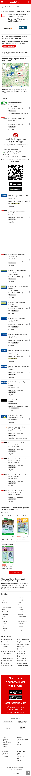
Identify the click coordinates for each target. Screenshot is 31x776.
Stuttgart (4, 609)
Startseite (5, 739)
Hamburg (4, 600)
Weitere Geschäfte (22, 665)
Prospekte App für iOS (15, 709)
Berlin (18, 3)
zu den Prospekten (9, 46)
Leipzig (3, 623)
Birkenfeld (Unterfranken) (8, 11)
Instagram (5, 756)
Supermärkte (21, 658)
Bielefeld (20, 600)
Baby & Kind (5, 642)
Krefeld (19, 631)
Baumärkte (5, 644)
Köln (3, 605)
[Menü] (2, 2)
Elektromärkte (6, 653)
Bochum (4, 631)
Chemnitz (20, 626)
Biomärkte (5, 646)
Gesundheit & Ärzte (7, 658)
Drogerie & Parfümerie (8, 651)
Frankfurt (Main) (6, 607)
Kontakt (19, 744)
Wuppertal (20, 598)
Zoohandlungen (22, 663)
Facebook (5, 753)
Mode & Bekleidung (23, 639)
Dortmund (4, 612)
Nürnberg (4, 626)
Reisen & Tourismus (23, 644)
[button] (26, 65)
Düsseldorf (4, 614)
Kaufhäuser (5, 663)
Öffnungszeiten (6, 741)
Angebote (5, 744)
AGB (18, 758)
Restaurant (20, 646)
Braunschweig (21, 623)
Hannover (4, 621)
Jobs (18, 753)
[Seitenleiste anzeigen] (28, 773)
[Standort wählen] (28, 2)
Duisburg (4, 628)
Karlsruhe (20, 609)
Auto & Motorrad (6, 639)
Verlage (19, 741)
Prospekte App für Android (15, 707)
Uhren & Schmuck (22, 660)
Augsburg (20, 614)
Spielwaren (21, 653)
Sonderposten (21, 651)
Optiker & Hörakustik (23, 642)
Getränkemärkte (6, 660)
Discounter (5, 649)
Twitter (4, 755)
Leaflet (13, 86)
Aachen (19, 619)
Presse (19, 755)
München (4, 602)
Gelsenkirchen (21, 616)
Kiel (18, 628)
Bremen (3, 619)
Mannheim (20, 605)
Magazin (4, 746)
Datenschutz (20, 756)
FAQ (18, 742)
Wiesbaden (20, 612)
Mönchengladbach (22, 621)
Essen (3, 616)
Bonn (19, 602)
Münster (19, 607)
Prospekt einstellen (22, 739)
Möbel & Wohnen (6, 665)
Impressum (20, 760)
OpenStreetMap (20, 86)
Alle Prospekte (15, 572)
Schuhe (20, 649)
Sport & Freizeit (22, 656)
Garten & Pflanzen (7, 656)
